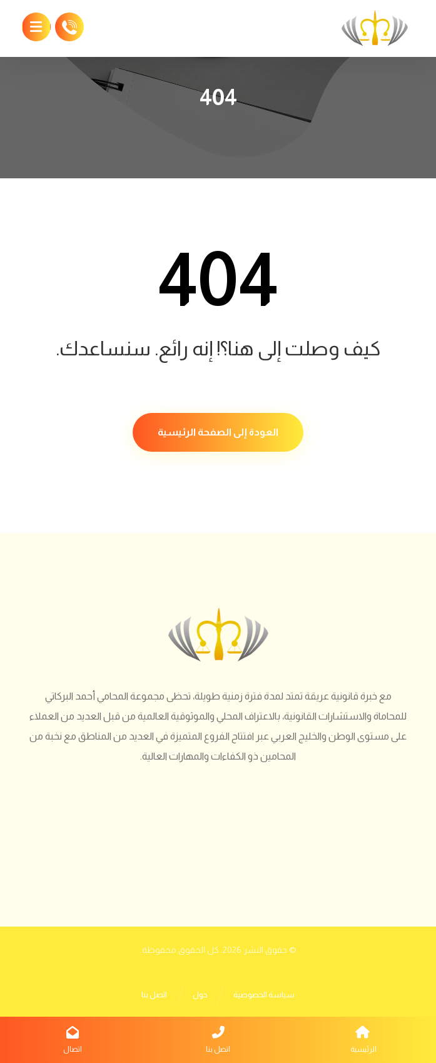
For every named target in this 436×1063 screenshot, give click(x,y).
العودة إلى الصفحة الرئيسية (218, 432)
